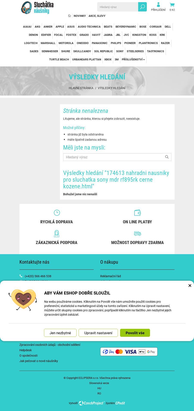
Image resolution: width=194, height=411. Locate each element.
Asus (71, 26)
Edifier (46, 35)
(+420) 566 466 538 (38, 276)
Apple (60, 26)
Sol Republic (103, 51)
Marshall (48, 43)
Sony (120, 51)
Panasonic (100, 43)
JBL (118, 35)
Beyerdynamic (126, 26)
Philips (116, 43)
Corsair (155, 26)
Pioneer (130, 43)
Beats (108, 26)
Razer (165, 43)
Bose (142, 26)
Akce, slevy (97, 16)
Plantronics (148, 43)
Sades (34, 51)
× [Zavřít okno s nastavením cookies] (190, 285)
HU (99, 388)
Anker (48, 26)
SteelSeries (135, 51)
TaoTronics (155, 51)
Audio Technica (89, 26)
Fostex (71, 35)
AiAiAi (27, 26)
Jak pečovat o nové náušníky (38, 361)
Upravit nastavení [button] (98, 332)
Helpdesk (25, 350)
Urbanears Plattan (86, 59)
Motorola (66, 43)
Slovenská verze (99, 383)
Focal (58, 35)
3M (117, 59)
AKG (37, 26)
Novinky (80, 16)
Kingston (139, 35)
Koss (152, 35)
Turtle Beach (59, 59)
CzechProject (91, 403)
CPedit (120, 403)
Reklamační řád (110, 276)
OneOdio (83, 43)
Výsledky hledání (111, 88)
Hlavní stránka (81, 88)
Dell (168, 26)
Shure (65, 51)
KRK (162, 35)
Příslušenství (133, 59)
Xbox (107, 59)
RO (99, 393)
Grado (84, 35)
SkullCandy (82, 51)
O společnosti (28, 355)
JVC (126, 35)
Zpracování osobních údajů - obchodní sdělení (49, 345)
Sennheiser (50, 51)
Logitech (31, 43)
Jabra (108, 35)
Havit (96, 35)
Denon (33, 35)
